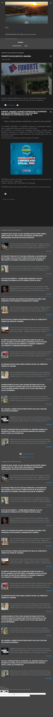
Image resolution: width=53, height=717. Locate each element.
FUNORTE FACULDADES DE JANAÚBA (16, 57)
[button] (51, 57)
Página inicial (12, 46)
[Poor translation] (5, 692)
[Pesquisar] (51, 3)
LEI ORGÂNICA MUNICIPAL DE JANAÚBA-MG (32, 46)
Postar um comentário (9, 199)
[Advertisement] (26, 213)
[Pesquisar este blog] (26, 39)
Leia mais (49, 251)
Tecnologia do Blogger (27, 454)
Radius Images (30, 457)
